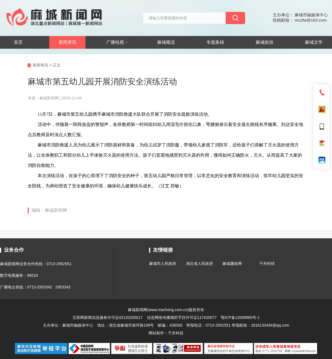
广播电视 (116, 42)
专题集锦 (215, 42)
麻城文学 (314, 42)
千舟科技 (267, 263)
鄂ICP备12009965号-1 (240, 317)
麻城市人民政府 (162, 263)
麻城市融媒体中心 (77, 325)
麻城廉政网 (232, 263)
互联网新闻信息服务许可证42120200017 (108, 317)
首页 (18, 42)
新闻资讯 (67, 42)
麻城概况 (166, 42)
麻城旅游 (264, 42)
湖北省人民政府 (199, 263)
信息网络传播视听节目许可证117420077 (182, 317)
